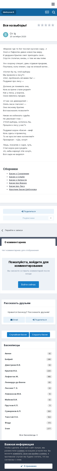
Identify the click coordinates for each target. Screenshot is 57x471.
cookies (21, 450)
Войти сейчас (28, 284)
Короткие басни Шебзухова (23, 189)
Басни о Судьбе (17, 176)
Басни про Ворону (18, 183)
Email (14, 319)
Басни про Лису (17, 186)
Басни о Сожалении (19, 173)
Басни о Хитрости (18, 180)
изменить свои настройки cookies (30, 453)
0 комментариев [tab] (15, 242)
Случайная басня (18, 334)
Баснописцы (12, 345)
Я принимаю (29, 466)
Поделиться (29, 211)
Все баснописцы (28, 435)
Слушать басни (40, 334)
